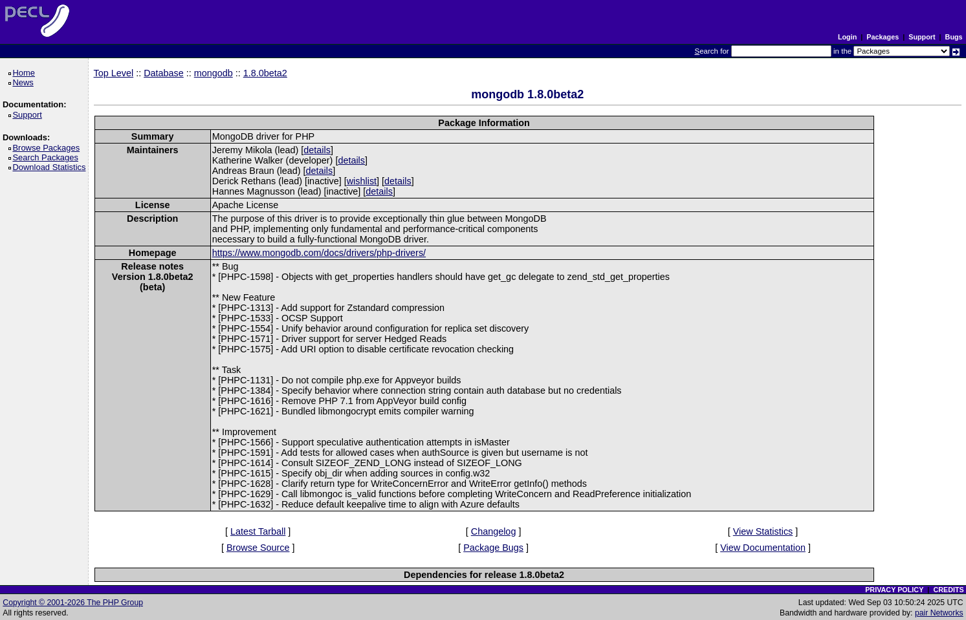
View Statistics (763, 531)
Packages (882, 37)
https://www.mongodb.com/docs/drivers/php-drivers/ (319, 253)
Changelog (493, 531)
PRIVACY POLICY (894, 589)
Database (164, 73)
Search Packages (47, 157)
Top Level (114, 73)
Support (921, 37)
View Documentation (763, 547)
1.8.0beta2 (265, 73)
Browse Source (258, 547)
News (25, 82)
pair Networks (939, 612)
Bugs (954, 37)
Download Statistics (51, 167)
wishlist (362, 181)
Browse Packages (48, 148)
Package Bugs (493, 547)
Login (847, 37)
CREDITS (948, 589)
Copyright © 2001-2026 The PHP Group (73, 602)
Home (25, 73)
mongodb (213, 73)
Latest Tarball (257, 531)
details (317, 150)
